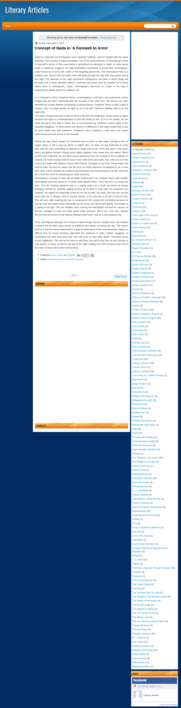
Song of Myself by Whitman (146, 527)
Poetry (135, 433)
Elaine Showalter (141, 248)
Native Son (138, 404)
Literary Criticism (140, 363)
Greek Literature (140, 285)
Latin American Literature (145, 350)
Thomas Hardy (139, 629)
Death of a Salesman (143, 223)
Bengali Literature (141, 190)
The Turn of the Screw (143, 613)
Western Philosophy (142, 650)
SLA (134, 523)
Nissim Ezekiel (139, 408)
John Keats (138, 330)
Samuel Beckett (140, 494)
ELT (134, 252)
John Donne (138, 326)
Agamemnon (138, 162)
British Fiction (139, 194)
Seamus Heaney (140, 502)
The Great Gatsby (141, 584)
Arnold (135, 186)
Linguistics (137, 359)
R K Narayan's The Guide (145, 457)
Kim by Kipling (139, 346)
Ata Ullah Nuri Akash (145, 686)
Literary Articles (27, 9)
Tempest (136, 572)
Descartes (137, 235)
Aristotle (136, 182)
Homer (135, 305)
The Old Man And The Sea (145, 592)
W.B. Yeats (137, 641)
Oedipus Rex (138, 412)
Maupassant (138, 392)
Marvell (136, 387)
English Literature (141, 277)
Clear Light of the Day (143, 215)
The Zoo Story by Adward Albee (148, 621)
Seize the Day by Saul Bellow (147, 507)
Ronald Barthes (140, 486)
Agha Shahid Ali (140, 166)
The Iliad (136, 588)
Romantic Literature (142, 478)
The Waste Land (140, 617)
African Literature (141, 157)
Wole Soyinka (139, 658)
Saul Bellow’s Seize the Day (146, 498)
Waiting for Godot (141, 646)
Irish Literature (139, 322)
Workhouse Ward (141, 666)
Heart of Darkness (141, 293)
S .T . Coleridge (140, 490)
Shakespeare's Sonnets (144, 515)
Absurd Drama (139, 153)
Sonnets (136, 531)
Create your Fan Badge (168, 705)
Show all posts (108, 37)
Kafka (135, 338)
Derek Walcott (139, 227)
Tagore (135, 563)
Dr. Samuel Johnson (142, 239)
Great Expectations (142, 281)
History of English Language (146, 297)
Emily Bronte (138, 260)
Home (8, 26)
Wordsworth (138, 662)
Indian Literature (140, 309)
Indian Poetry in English (144, 318)
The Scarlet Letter (141, 605)
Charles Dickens (140, 198)
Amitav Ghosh (139, 174)
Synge (135, 555)
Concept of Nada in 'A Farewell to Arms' (71, 48)
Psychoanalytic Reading (144, 449)
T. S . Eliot (137, 559)
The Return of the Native (144, 600)
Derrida (136, 231)
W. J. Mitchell (139, 637)
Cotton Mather (139, 219)
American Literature (142, 170)
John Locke (138, 334)
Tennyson (137, 576)
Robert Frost (138, 470)
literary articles (57, 255)
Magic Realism (139, 383)
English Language (141, 272)
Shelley (136, 519)
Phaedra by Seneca (142, 420)
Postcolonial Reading (143, 437)
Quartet (136, 453)
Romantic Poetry (140, 482)
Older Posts (121, 276)
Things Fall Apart (141, 625)
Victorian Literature (141, 633)
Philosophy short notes (143, 424)
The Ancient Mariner (142, 580)
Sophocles (137, 539)
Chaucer (136, 203)
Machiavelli (138, 379)
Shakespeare (139, 511)
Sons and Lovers (141, 535)
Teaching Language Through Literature (151, 568)
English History (140, 268)
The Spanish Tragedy (143, 609)
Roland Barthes (140, 474)
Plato (135, 429)
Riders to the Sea (141, 466)
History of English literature (146, 301)
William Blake (139, 654)
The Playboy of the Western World (149, 596)
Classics (136, 211)
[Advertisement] (154, 86)
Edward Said (138, 244)
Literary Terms (139, 367)
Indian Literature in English (145, 314)
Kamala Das (138, 342)
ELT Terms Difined (141, 256)
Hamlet (136, 289)
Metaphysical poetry (142, 400)
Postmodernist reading (143, 441)
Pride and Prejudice (142, 445)
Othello (136, 416)
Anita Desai (138, 178)
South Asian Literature (143, 544)
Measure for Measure (143, 396)
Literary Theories (140, 371)
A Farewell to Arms (55, 259)
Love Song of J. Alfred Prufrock (148, 375)
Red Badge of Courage (144, 461)
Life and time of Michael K (145, 355)
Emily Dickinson (140, 264)
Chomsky (137, 207)
